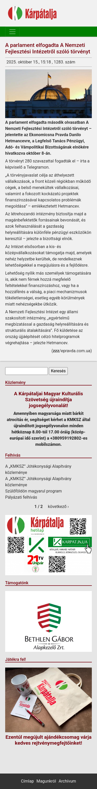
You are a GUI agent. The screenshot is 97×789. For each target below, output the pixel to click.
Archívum (67, 781)
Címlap (27, 781)
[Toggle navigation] (12, 32)
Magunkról (46, 781)
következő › (58, 506)
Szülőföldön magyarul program (33, 491)
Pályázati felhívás (21, 497)
